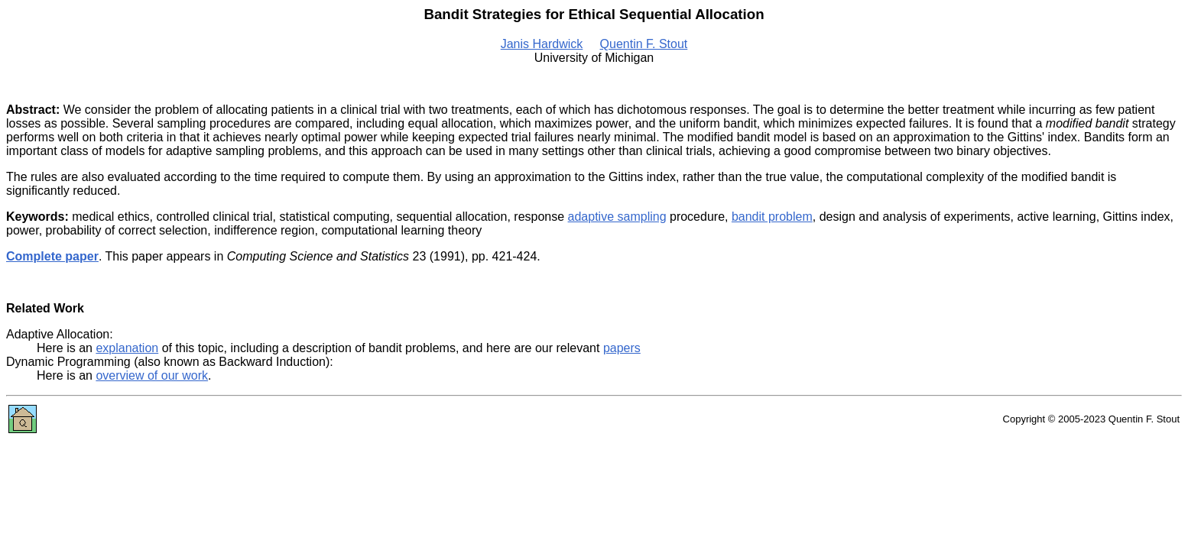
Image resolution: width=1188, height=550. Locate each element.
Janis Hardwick (542, 43)
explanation (127, 347)
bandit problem (772, 216)
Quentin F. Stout (644, 43)
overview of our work (152, 375)
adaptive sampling (617, 216)
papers (622, 347)
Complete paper (52, 256)
